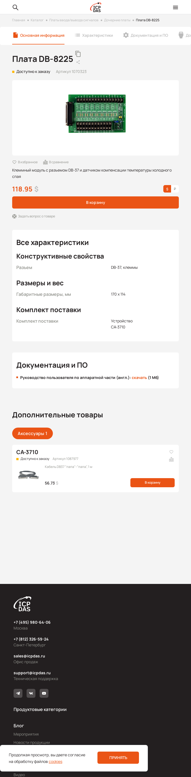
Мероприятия (26, 734)
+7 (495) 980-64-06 (32, 622)
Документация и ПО (149, 35)
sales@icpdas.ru (29, 656)
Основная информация (42, 35)
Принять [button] (118, 757)
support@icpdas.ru (32, 672)
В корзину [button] (95, 202)
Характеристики (97, 35)
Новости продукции (32, 742)
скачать (139, 377)
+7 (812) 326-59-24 (31, 639)
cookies (55, 761)
